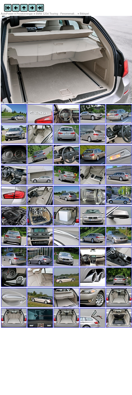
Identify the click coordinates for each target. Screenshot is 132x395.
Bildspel (84, 13)
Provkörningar (25, 13)
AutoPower (7, 13)
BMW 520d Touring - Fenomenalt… (56, 13)
